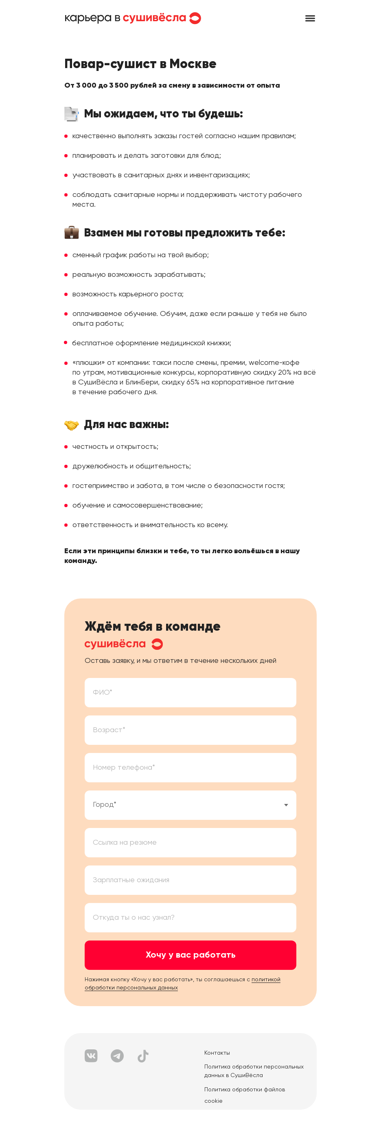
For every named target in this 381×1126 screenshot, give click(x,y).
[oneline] (190, 880)
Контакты (217, 1053)
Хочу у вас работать (191, 955)
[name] (190, 692)
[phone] (190, 767)
